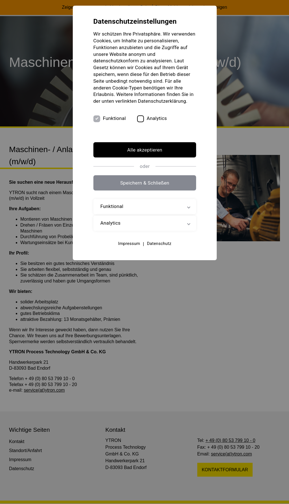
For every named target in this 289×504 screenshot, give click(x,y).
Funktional (114, 118)
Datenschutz (159, 243)
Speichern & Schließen (144, 183)
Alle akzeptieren (144, 150)
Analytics (157, 118)
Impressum (129, 243)
